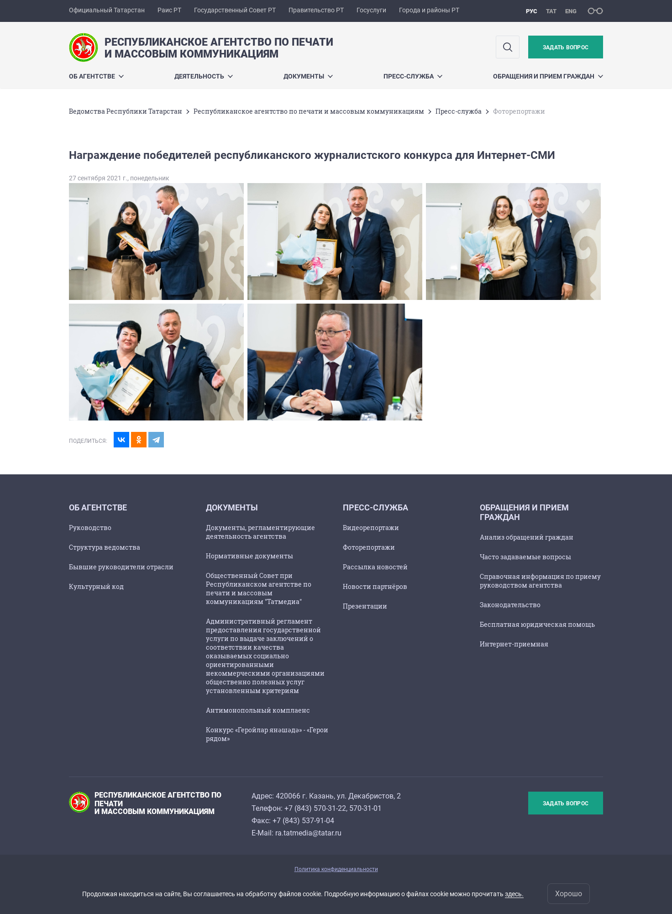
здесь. (514, 894)
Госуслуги (371, 10)
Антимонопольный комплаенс (258, 710)
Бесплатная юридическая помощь (537, 624)
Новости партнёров (375, 586)
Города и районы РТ (429, 10)
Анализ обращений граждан (526, 537)
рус (531, 11)
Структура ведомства (104, 547)
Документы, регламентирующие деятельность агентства (260, 532)
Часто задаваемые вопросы (525, 556)
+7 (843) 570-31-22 (315, 808)
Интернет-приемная (514, 644)
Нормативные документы (249, 556)
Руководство (90, 527)
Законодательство (510, 604)
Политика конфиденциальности (336, 869)
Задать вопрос (565, 47)
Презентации (365, 606)
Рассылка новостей (375, 566)
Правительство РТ (316, 10)
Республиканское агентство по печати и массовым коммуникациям (309, 111)
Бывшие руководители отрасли (121, 566)
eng (571, 11)
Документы (308, 76)
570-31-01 (365, 808)
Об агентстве (96, 76)
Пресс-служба (412, 76)
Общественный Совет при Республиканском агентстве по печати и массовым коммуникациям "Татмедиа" (258, 588)
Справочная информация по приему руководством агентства (540, 580)
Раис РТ (169, 10)
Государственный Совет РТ (235, 10)
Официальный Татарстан (107, 10)
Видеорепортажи (371, 527)
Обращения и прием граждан (548, 76)
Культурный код (96, 586)
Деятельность (203, 76)
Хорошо (568, 893)
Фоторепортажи (369, 547)
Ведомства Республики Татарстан (125, 111)
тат (551, 11)
